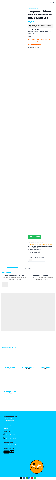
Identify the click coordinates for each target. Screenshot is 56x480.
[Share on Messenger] (29, 478)
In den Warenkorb (37, 237)
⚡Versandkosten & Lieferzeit (9, 420)
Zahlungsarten (6, 421)
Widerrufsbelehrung (7, 425)
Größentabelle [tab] (28, 268)
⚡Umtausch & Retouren (8, 418)
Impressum (6, 428)
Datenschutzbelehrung (8, 426)
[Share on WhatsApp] (35, 478)
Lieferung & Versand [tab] (42, 266)
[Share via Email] (27, 478)
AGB (4, 423)
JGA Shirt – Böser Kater (28, 367)
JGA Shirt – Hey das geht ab (9, 392)
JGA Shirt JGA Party (10, 367)
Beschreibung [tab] (12, 266)
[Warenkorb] (50, 2)
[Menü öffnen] (53, 2)
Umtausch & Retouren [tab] (26, 266)
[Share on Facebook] (24, 478)
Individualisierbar (33, 8)
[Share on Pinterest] (32, 478)
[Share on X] (21, 478)
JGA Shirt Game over (46, 367)
